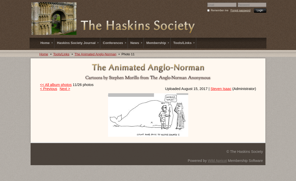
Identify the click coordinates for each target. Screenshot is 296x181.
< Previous (48, 89)
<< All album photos (56, 85)
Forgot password (240, 10)
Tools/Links (61, 54)
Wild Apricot (217, 161)
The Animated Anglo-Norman (95, 54)
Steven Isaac (221, 89)
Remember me (219, 10)
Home (43, 54)
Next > (65, 89)
